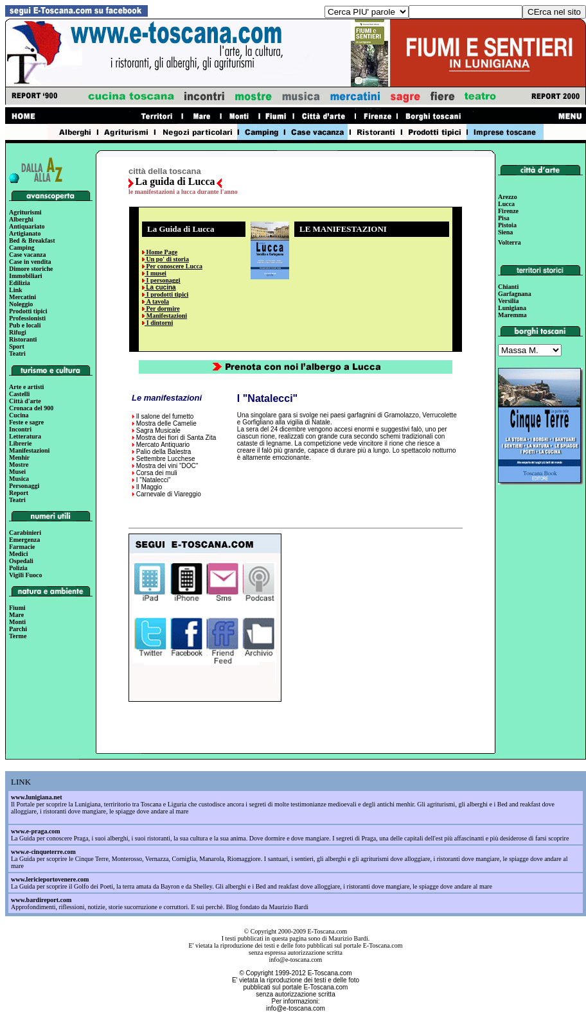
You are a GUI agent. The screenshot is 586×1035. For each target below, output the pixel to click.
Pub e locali (24, 325)
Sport (16, 346)
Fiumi (17, 607)
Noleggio (21, 304)
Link (15, 289)
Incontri (20, 429)
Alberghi (21, 219)
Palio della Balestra (163, 451)
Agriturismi (25, 212)
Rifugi (17, 332)
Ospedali (21, 560)
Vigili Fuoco (25, 574)
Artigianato (24, 233)
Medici (18, 553)
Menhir (19, 457)
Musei (17, 471)
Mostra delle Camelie (166, 423)
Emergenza (24, 539)
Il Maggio (149, 487)
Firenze (508, 210)
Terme (17, 635)
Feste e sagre (26, 422)
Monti (17, 621)
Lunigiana (512, 307)
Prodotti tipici (28, 311)
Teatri (17, 353)
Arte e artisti (26, 386)
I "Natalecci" (153, 479)
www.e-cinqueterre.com (43, 851)
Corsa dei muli (156, 472)
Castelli (19, 393)
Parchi (18, 628)
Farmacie (22, 546)
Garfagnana (514, 293)
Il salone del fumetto (165, 416)
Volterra (509, 242)
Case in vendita (30, 261)
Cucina (19, 415)
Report (18, 492)
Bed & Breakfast (32, 240)
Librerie (20, 443)
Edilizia (19, 282)
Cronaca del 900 (31, 408)
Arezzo (507, 196)
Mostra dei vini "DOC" (167, 465)
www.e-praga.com (35, 831)
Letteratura (25, 436)
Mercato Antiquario (163, 444)
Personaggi (24, 485)
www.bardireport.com (41, 899)
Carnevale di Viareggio (168, 494)
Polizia (18, 567)
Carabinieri (25, 532)
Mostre (18, 464)
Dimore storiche (31, 268)
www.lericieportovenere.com (50, 879)
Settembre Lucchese (165, 458)
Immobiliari (25, 275)
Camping (21, 247)
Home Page (161, 252)
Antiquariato (27, 226)
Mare (16, 614)
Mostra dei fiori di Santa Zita (176, 437)
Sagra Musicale (158, 430)
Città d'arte (25, 400)
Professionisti (27, 318)
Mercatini (22, 296)
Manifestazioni (29, 450)
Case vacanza (27, 254)
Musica (19, 478)
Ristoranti (23, 339)
